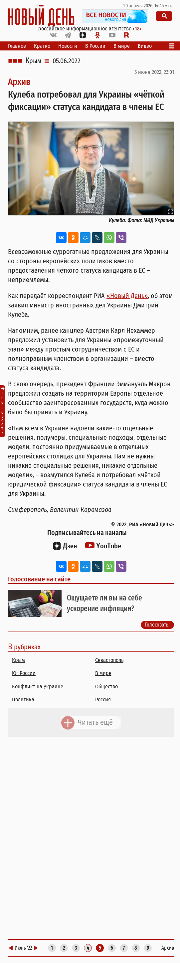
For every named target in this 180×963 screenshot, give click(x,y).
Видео (145, 46)
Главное (17, 46)
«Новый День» (127, 296)
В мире (121, 46)
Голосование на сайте (39, 579)
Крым (33, 61)
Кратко (42, 46)
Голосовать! (157, 624)
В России (95, 46)
